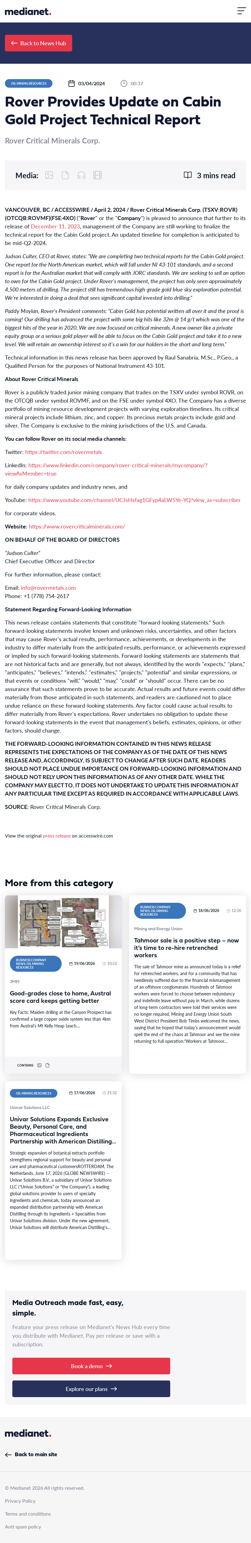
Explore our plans (91, 1388)
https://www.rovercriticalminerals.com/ (77, 526)
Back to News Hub (38, 43)
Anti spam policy (23, 1526)
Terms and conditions (28, 1513)
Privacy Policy (20, 1500)
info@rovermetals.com (48, 587)
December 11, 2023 (55, 226)
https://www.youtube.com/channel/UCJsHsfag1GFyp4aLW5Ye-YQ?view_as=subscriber (134, 500)
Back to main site (31, 1455)
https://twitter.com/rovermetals (63, 452)
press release (57, 835)
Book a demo (91, 1366)
